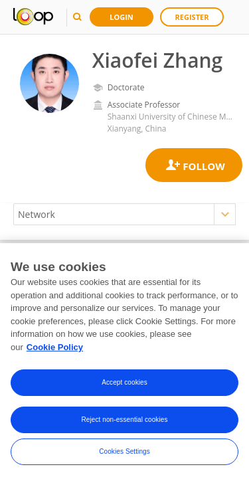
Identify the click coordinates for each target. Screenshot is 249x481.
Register (192, 17)
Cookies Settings (124, 453)
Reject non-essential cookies (124, 421)
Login (121, 17)
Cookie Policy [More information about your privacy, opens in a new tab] (55, 348)
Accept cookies (124, 384)
